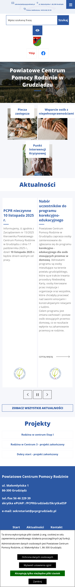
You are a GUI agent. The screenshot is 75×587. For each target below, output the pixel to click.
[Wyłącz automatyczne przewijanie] (37, 394)
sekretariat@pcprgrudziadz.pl (25, 4)
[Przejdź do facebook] (43, 53)
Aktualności (35, 527)
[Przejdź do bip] (32, 53)
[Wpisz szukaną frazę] (31, 20)
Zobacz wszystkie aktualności (37, 408)
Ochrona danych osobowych (37, 557)
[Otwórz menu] (70, 4)
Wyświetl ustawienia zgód (37, 565)
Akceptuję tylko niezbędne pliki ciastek (37, 573)
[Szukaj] (63, 20)
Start (16, 527)
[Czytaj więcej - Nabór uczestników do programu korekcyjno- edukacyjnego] (55, 292)
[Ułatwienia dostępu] (37, 30)
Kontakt (56, 527)
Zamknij (37, 581)
